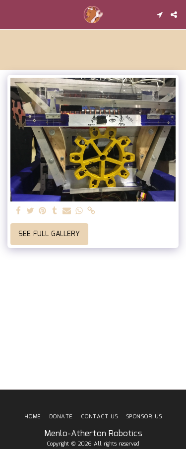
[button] (10, 14)
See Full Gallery (49, 234)
